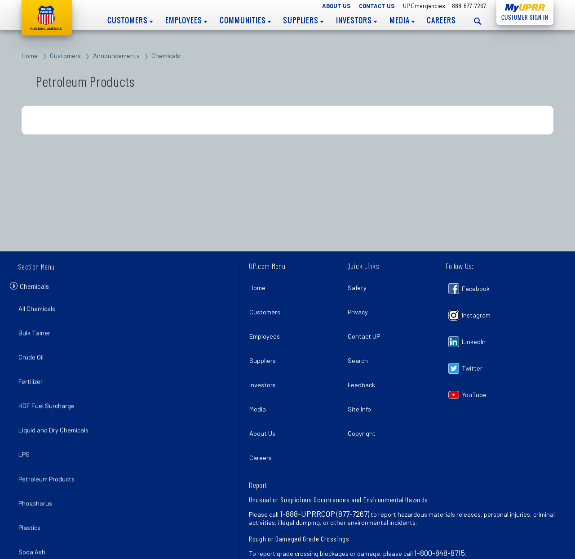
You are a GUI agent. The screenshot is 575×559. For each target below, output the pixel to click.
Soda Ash (34, 506)
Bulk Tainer (37, 329)
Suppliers (303, 20)
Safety (359, 285)
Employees (186, 20)
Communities (245, 20)
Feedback (363, 363)
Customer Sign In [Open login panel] (522, 16)
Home (30, 55)
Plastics (32, 486)
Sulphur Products (45, 525)
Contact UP (366, 324)
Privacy (360, 305)
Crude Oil (33, 349)
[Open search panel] (477, 21)
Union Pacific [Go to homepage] (47, 18)
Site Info (361, 383)
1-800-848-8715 (439, 514)
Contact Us (376, 5)
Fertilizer (33, 368)
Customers (130, 20)
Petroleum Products (49, 447)
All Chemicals (39, 309)
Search (360, 344)
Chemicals (165, 55)
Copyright (364, 403)
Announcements (116, 55)
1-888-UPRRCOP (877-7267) (324, 475)
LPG (26, 427)
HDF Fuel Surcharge (49, 388)
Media (402, 20)
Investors (356, 20)
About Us (336, 5)
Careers (441, 20)
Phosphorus (37, 466)
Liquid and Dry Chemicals (56, 407)
